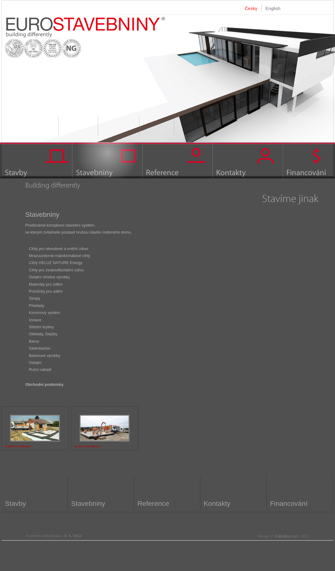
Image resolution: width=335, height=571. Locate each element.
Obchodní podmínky (44, 384)
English (272, 8)
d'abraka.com (286, 536)
